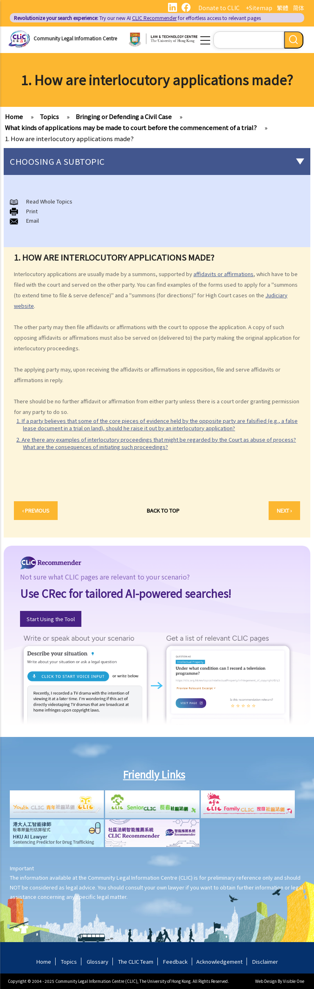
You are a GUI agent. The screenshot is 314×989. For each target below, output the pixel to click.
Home (14, 116)
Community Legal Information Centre (75, 38)
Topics (49, 116)
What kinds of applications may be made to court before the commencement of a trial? (131, 127)
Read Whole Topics (49, 201)
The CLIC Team (135, 961)
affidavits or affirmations (223, 274)
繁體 (282, 8)
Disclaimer (265, 961)
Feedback (175, 961)
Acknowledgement (219, 961)
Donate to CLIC (219, 8)
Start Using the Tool (51, 619)
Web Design (266, 981)
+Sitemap (259, 8)
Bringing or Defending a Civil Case (124, 116)
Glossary (97, 961)
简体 (298, 8)
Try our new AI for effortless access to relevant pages (137, 17)
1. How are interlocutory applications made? (69, 138)
